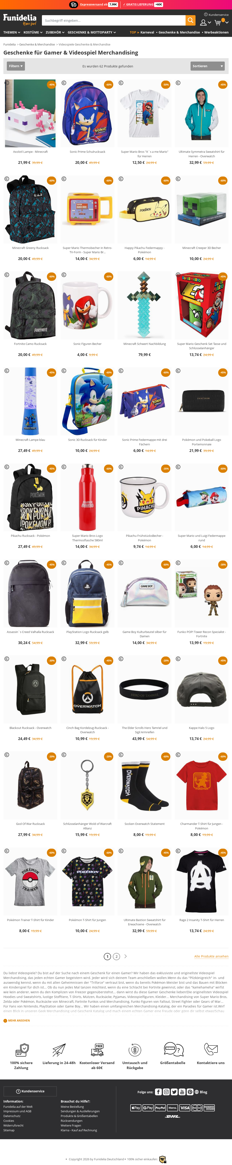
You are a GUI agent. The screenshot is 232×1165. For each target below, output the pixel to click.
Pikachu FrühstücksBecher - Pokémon (144, 538)
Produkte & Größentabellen (79, 1116)
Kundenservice (30, 1091)
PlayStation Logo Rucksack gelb (87, 632)
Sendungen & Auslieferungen (80, 1111)
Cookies (8, 1121)
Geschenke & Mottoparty (90, 32)
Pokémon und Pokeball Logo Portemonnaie (201, 442)
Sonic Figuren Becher (87, 344)
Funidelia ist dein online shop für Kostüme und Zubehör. (19, 20)
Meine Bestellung (72, 1107)
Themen (10, 32)
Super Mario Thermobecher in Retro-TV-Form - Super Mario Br (87, 250)
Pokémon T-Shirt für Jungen (87, 920)
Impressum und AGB (17, 1111)
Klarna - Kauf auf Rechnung (79, 1130)
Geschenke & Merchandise (37, 44)
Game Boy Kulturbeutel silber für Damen (145, 634)
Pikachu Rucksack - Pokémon (30, 536)
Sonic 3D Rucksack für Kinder (87, 440)
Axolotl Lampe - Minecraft (30, 152)
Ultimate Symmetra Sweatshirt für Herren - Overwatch (202, 154)
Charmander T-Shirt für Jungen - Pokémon (201, 826)
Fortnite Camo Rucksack (30, 344)
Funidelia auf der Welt (18, 1107)
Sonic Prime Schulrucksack (87, 152)
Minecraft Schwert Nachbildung (144, 344)
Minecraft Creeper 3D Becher (201, 248)
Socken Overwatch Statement (145, 824)
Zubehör (53, 32)
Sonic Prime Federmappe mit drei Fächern (144, 442)
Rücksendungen (71, 1121)
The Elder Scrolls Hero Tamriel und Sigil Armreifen (144, 730)
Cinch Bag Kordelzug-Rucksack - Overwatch (87, 730)
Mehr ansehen (19, 1020)
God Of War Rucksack (30, 824)
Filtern (14, 66)
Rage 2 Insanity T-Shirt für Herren (201, 920)
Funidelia (9, 44)
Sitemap (8, 1130)
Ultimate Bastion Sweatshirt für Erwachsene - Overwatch (145, 922)
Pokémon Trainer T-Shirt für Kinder (30, 920)
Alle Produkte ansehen (211, 956)
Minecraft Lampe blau (30, 440)
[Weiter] (125, 956)
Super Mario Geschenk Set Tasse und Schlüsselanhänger (201, 346)
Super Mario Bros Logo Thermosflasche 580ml (87, 538)
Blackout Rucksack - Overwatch (30, 728)
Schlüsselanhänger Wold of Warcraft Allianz (87, 826)
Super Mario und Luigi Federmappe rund (201, 538)
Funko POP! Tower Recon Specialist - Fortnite (201, 634)
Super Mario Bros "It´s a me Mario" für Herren (144, 154)
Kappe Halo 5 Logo (201, 728)
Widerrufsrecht (13, 1125)
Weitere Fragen (71, 1125)
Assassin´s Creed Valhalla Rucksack (30, 632)
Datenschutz (11, 1116)
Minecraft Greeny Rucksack (30, 248)
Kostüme (31, 32)
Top (133, 32)
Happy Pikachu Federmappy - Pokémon (144, 250)
